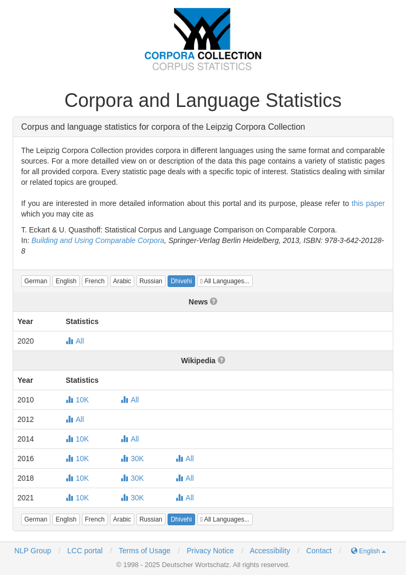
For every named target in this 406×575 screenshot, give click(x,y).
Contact (318, 550)
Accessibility (270, 550)
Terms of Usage (145, 550)
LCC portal (84, 550)
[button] (35, 281)
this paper (368, 203)
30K (132, 458)
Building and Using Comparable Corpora (97, 240)
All (75, 341)
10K (77, 400)
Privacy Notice (210, 550)
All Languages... (225, 281)
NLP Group (32, 550)
